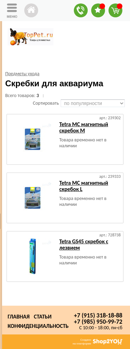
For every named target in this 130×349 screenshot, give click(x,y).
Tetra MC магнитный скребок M (83, 127)
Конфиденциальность (38, 326)
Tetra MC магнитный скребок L (83, 186)
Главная (18, 316)
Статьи (42, 316)
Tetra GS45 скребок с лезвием (83, 244)
